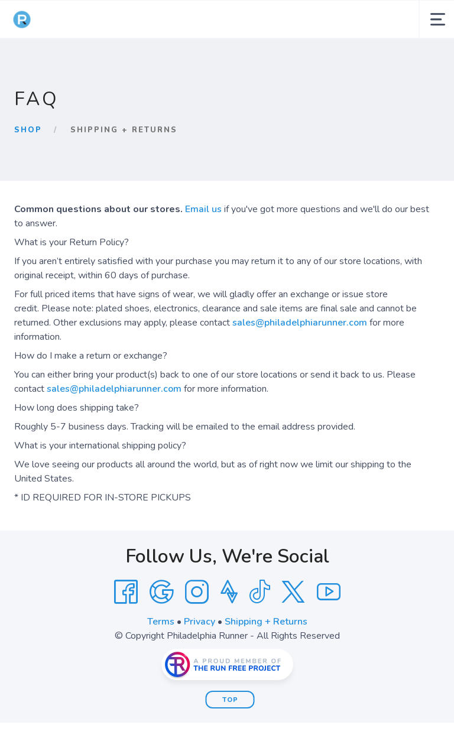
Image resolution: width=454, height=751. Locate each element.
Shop (28, 130)
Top (230, 699)
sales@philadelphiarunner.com (299, 322)
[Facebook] (126, 592)
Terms (160, 621)
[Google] (161, 592)
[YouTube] (328, 592)
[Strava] (229, 592)
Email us (203, 209)
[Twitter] (293, 592)
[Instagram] (197, 592)
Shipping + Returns (266, 621)
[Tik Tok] (259, 592)
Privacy (199, 621)
